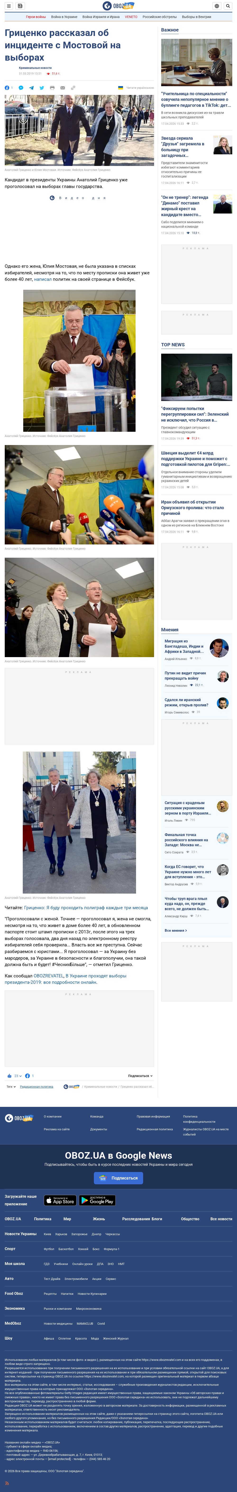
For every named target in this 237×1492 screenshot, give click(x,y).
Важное (170, 30)
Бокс (96, 1249)
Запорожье (79, 1234)
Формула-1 (111, 1249)
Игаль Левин (173, 820)
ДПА (100, 1264)
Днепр (96, 1234)
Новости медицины (58, 1323)
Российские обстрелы (160, 17)
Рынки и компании (58, 1308)
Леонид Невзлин (176, 685)
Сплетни (64, 1338)
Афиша (49, 1338)
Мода (95, 1338)
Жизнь (99, 1219)
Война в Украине (64, 17)
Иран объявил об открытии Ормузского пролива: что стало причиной (192, 507)
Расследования (136, 1219)
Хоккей (83, 1249)
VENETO (131, 17)
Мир (67, 1219)
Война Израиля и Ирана (101, 17)
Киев (47, 1234)
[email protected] (59, 1459)
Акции (96, 1279)
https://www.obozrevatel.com (161, 1360)
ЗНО (111, 1264)
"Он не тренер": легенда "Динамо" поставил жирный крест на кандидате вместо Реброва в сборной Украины (184, 206)
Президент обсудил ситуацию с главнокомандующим (185, 430)
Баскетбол (66, 1249)
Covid (101, 1323)
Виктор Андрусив (176, 884)
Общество (190, 1219)
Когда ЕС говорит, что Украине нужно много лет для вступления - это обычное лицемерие (188, 872)
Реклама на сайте (57, 1129)
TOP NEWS (173, 344)
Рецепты (50, 1294)
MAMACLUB (85, 1323)
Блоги (157, 1219)
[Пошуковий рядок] (228, 5)
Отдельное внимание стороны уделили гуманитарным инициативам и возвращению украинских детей (196, 476)
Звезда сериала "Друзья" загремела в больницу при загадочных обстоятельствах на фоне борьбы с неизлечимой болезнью (185, 147)
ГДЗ (47, 1264)
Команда (96, 1116)
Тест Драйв (52, 1279)
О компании (53, 1116)
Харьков (61, 1234)
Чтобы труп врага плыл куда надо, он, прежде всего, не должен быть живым (186, 904)
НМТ (121, 1264)
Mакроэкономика (88, 1308)
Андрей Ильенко (176, 659)
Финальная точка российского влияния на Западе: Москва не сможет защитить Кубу (186, 840)
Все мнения (174, 930)
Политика (42, 1219)
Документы (98, 1129)
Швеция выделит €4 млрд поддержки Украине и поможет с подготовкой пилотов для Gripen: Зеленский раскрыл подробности (194, 459)
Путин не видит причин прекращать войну (185, 676)
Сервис (111, 1279)
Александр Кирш (176, 916)
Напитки (67, 1294)
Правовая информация (153, 1116)
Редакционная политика (36, 1086)
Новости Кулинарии (92, 1294)
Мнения (169, 629)
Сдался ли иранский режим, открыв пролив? (186, 702)
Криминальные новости (35, 68)
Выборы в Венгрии (196, 17)
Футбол (49, 1249)
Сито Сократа (174, 852)
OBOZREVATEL (49, 976)
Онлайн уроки (82, 1264)
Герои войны (36, 17)
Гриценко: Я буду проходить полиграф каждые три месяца (86, 907)
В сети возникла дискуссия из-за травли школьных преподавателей (192, 115)
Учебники (61, 1264)
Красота (81, 1338)
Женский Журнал (116, 1338)
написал (43, 279)
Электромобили (76, 1279)
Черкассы (112, 1234)
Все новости (221, 1219)
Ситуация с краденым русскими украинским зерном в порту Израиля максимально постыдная (187, 808)
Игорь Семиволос (177, 712)
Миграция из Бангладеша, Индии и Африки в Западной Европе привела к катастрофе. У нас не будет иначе (184, 646)
